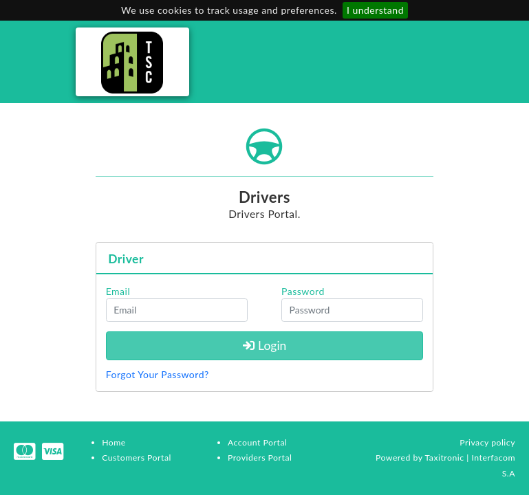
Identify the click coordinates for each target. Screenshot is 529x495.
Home (114, 442)
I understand (375, 10)
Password (303, 291)
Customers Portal (136, 457)
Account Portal (257, 442)
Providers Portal (260, 457)
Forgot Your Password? (157, 374)
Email (118, 291)
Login (265, 345)
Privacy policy (487, 442)
